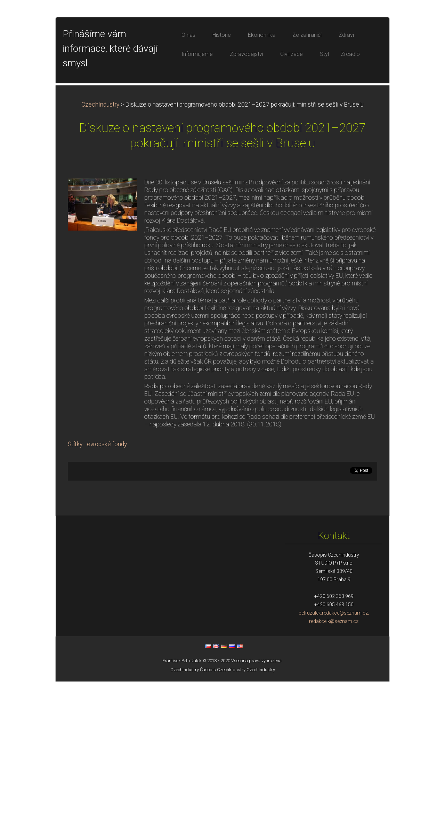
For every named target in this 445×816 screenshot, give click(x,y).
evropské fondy (107, 578)
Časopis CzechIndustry (222, 804)
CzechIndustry (100, 239)
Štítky (75, 578)
